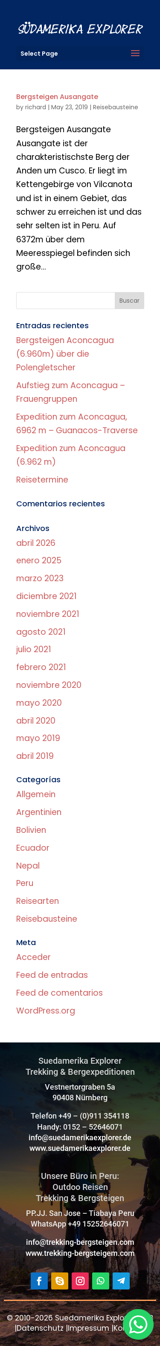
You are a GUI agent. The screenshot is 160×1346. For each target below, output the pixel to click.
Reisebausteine (115, 107)
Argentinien (38, 812)
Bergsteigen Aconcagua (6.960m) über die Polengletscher (65, 354)
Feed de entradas (52, 975)
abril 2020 (35, 721)
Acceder (33, 957)
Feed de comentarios (59, 993)
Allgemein (35, 794)
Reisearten (37, 901)
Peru (24, 883)
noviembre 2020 (48, 685)
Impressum (88, 1328)
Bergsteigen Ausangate (57, 97)
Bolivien (31, 830)
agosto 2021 (41, 632)
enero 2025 (38, 560)
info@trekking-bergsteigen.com (80, 1242)
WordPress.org (45, 1011)
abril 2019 (35, 756)
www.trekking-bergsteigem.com (80, 1253)
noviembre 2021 (47, 614)
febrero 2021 (41, 667)
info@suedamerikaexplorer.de (80, 1137)
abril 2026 (35, 543)
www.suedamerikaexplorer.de (80, 1148)
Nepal (28, 866)
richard (35, 107)
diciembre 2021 (46, 596)
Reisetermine (42, 480)
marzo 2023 (40, 578)
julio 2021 (33, 649)
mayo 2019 (38, 738)
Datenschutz (40, 1328)
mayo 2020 (39, 703)
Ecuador (32, 848)
